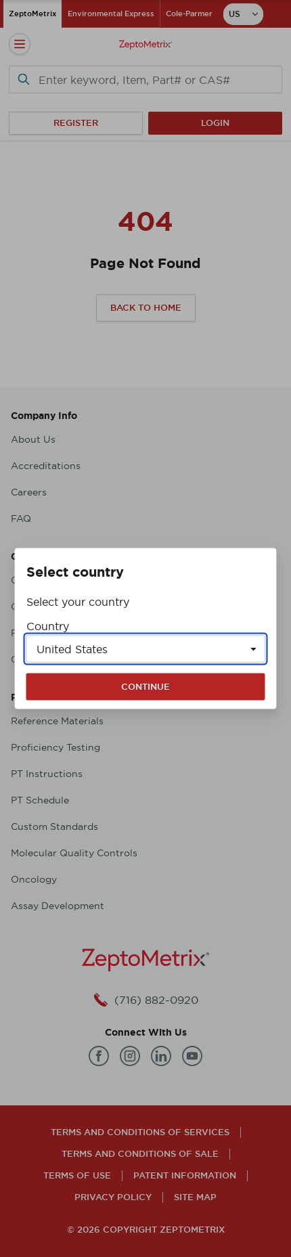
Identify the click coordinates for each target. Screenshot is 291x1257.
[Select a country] (145, 649)
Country (47, 626)
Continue (145, 686)
